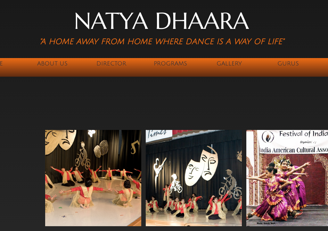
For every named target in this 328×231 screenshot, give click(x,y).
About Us (52, 63)
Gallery (229, 63)
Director (111, 63)
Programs (170, 63)
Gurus (288, 63)
